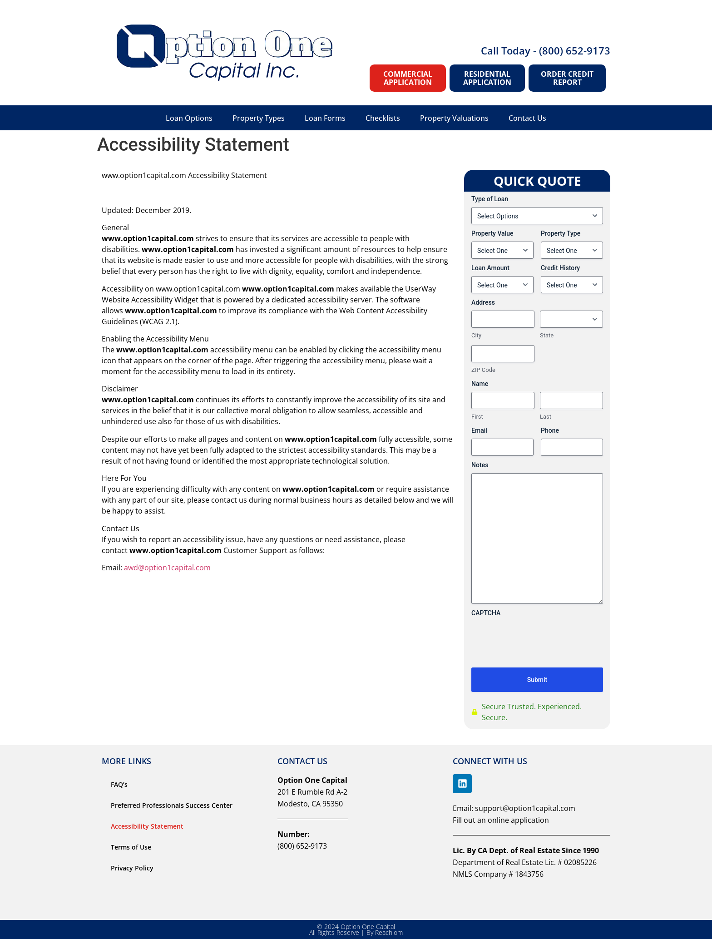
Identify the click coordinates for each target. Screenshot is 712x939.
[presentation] (540, 655)
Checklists (383, 118)
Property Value (492, 233)
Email (479, 430)
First (477, 416)
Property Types (258, 118)
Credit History (560, 268)
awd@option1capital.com (167, 568)
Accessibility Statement (147, 826)
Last (545, 416)
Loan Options (189, 118)
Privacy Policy (132, 868)
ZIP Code (483, 369)
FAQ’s (119, 784)
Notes (479, 465)
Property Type (560, 233)
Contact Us (527, 118)
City (476, 335)
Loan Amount (490, 268)
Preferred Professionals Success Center (171, 805)
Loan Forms (325, 118)
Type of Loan (489, 199)
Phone (550, 430)
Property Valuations (454, 118)
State (547, 335)
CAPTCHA (485, 613)
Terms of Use (131, 847)
